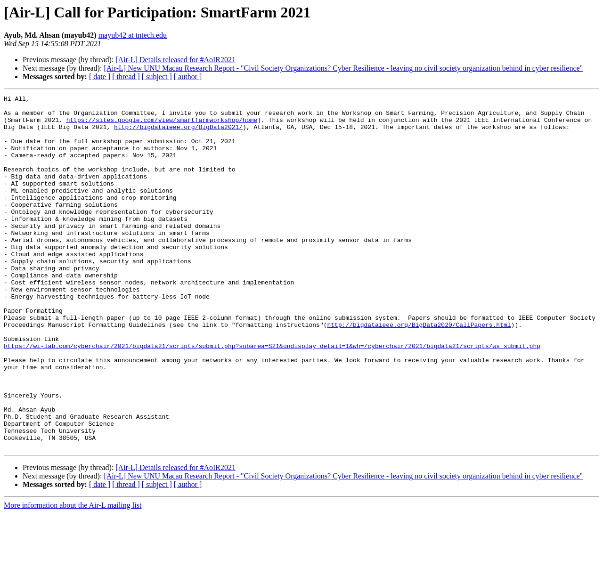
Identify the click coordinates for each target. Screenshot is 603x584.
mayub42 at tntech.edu (132, 35)
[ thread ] (126, 77)
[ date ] (99, 77)
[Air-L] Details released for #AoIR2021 (175, 60)
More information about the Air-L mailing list (72, 576)
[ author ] (188, 77)
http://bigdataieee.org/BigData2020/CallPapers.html (419, 371)
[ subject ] (157, 77)
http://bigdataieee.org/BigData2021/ (178, 134)
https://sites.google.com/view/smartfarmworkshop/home (162, 125)
